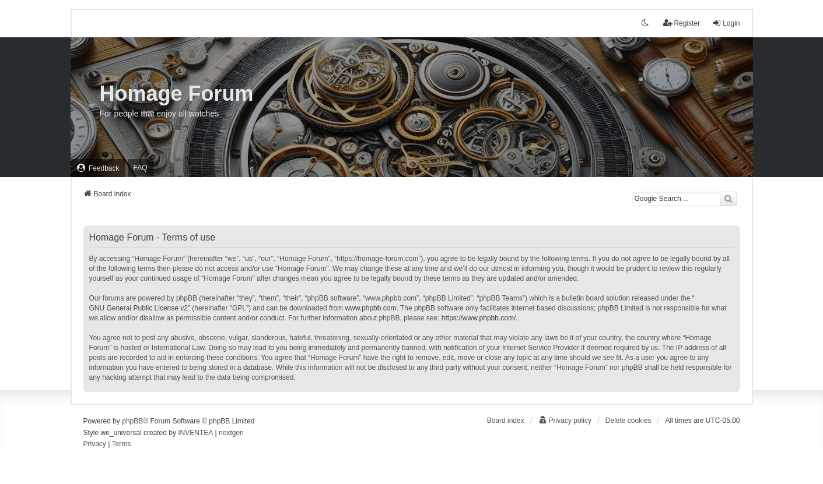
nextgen (231, 433)
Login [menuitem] (726, 23)
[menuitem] (98, 168)
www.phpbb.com (370, 308)
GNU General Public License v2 (138, 308)
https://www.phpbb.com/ (479, 318)
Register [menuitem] (681, 23)
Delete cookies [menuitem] (628, 420)
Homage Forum (177, 93)
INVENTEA (195, 433)
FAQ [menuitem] (141, 168)
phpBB (132, 421)
